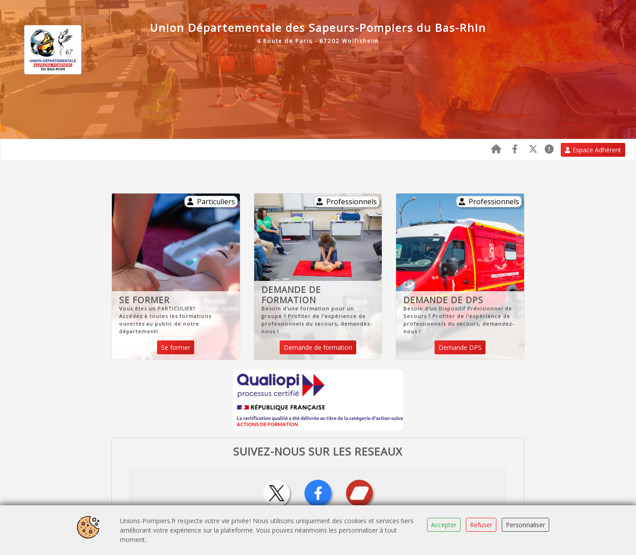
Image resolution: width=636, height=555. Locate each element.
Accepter (444, 525)
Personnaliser (525, 525)
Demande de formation (318, 347)
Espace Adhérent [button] (593, 150)
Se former (175, 347)
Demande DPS (460, 347)
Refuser (481, 525)
